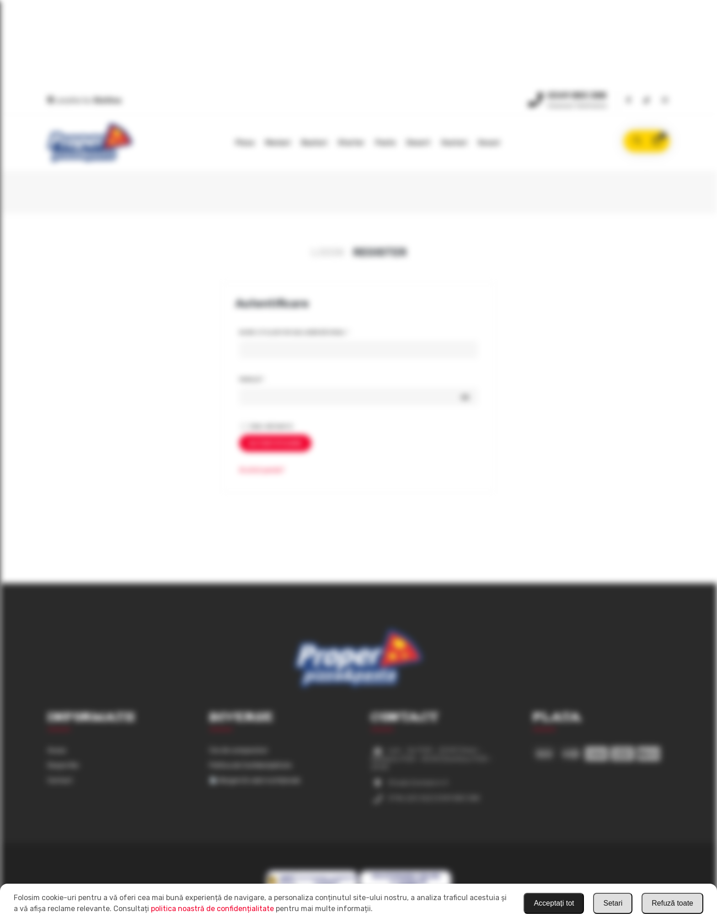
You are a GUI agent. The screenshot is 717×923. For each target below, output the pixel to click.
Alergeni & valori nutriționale (255, 780)
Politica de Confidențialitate (250, 765)
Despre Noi (63, 765)
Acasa (57, 750)
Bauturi (314, 143)
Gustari (454, 143)
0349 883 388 (576, 96)
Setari (612, 903)
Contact (60, 780)
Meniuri (277, 143)
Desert (418, 143)
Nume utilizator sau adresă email (312, 331)
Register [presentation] (380, 252)
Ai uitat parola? (261, 470)
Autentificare (275, 443)
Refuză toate (672, 903)
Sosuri (489, 143)
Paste (385, 143)
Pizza (244, 143)
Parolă (270, 378)
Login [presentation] (327, 252)
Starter (351, 143)
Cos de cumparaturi (238, 750)
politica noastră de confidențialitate (212, 908)
